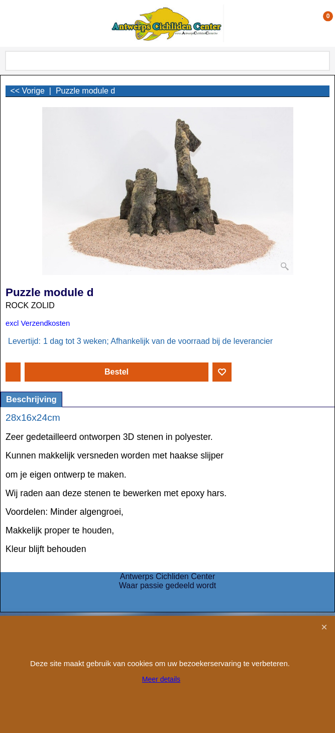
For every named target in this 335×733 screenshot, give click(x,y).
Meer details (161, 679)
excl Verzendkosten (38, 323)
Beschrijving (31, 399)
